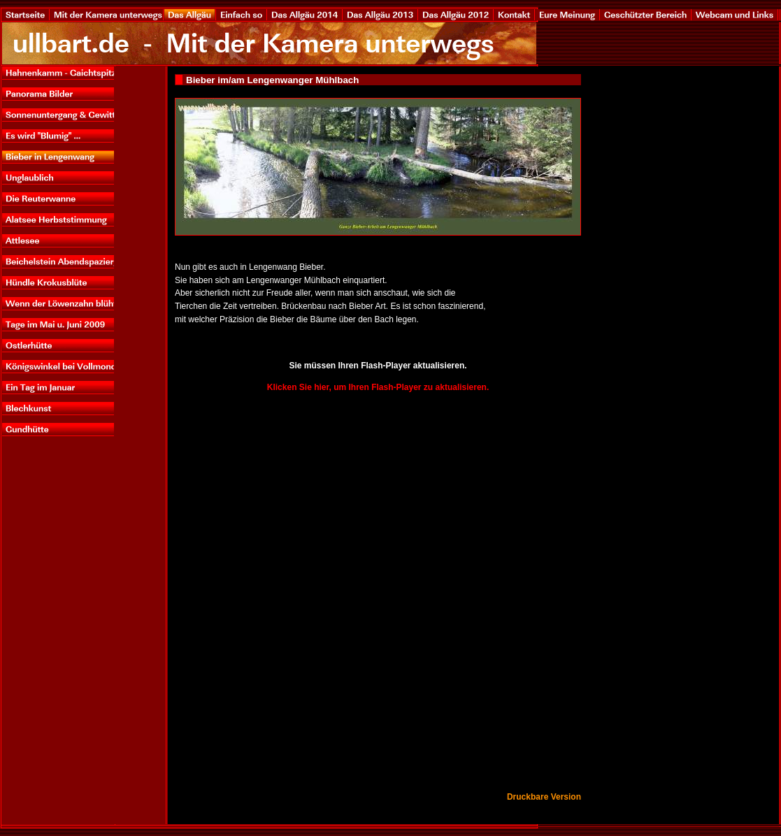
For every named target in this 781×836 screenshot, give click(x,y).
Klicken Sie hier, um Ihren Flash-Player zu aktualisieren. (378, 387)
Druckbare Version (544, 797)
